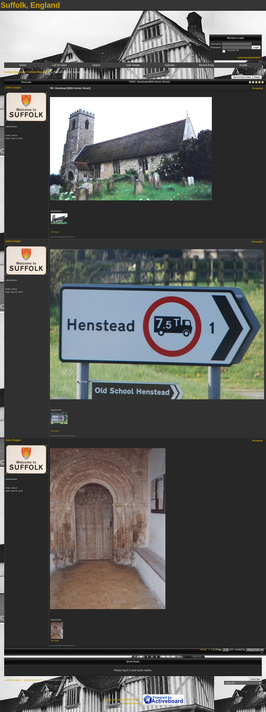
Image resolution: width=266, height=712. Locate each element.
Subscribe (255, 679)
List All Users (59, 65)
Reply (257, 77)
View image (55, 232)
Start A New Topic (242, 77)
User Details (133, 65)
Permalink (257, 88)
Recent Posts (206, 65)
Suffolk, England (14, 72)
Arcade (243, 65)
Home (22, 65)
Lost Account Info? (249, 57)
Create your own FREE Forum (121, 699)
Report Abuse (131, 703)
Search (96, 65)
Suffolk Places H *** (39, 72)
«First (203, 649)
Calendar (170, 65)
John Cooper (13, 87)
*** (262, 653)
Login (256, 47)
